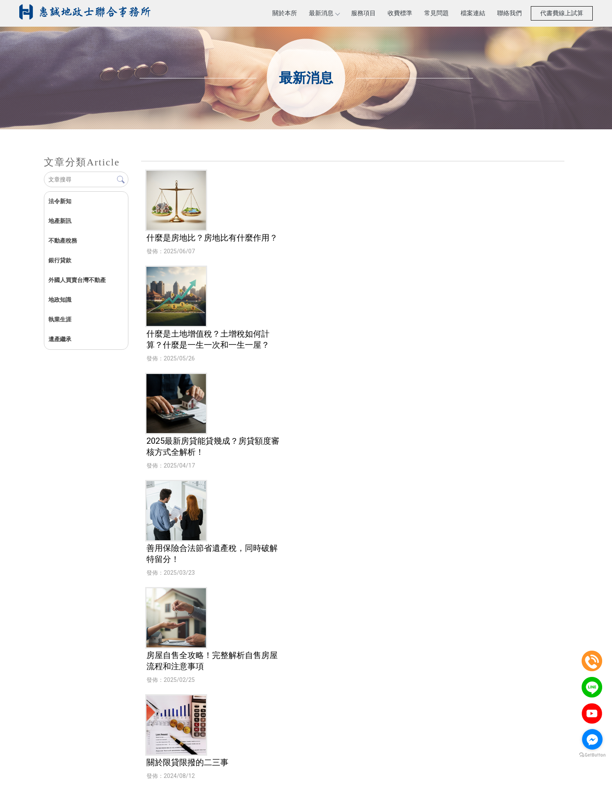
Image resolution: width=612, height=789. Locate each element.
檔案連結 (473, 13)
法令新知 (59, 201)
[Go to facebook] (592, 739)
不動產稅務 (62, 240)
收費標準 (400, 13)
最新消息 (324, 13)
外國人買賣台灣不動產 (77, 280)
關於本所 (284, 13)
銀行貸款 (59, 260)
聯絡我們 (509, 13)
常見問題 (436, 13)
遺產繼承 (59, 339)
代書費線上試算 (561, 13)
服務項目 (363, 13)
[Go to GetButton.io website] (592, 755)
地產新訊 (59, 221)
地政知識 (59, 299)
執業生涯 (59, 319)
